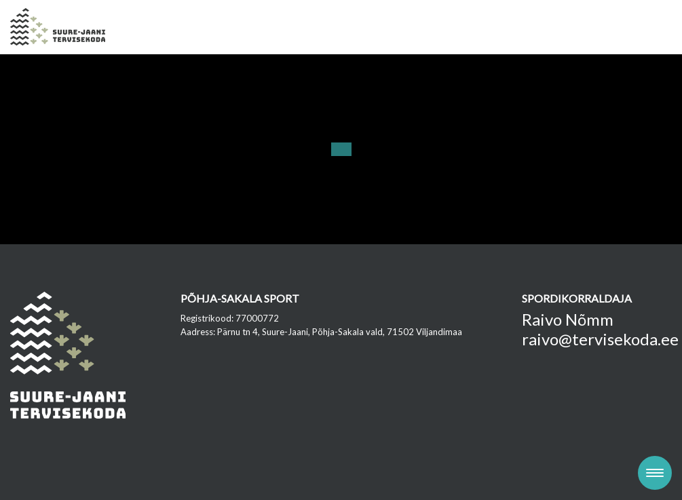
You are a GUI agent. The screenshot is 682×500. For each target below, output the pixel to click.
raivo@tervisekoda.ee (600, 339)
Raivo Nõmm (567, 319)
